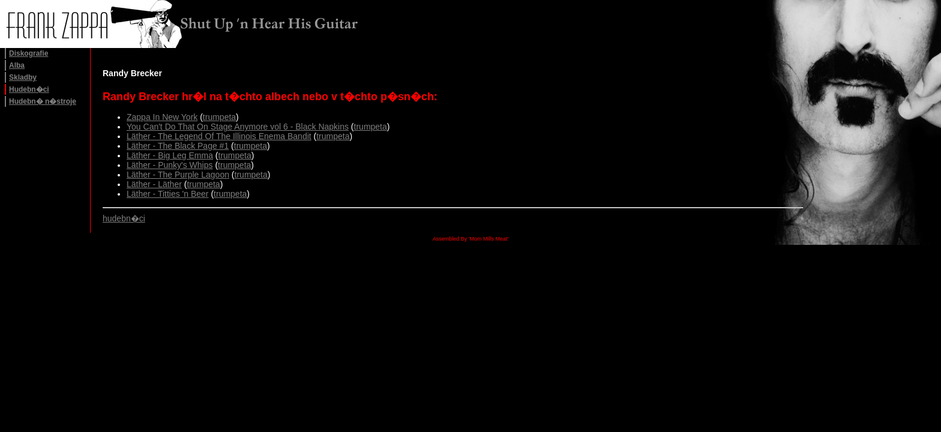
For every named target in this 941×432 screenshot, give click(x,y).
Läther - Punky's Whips (170, 165)
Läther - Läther (154, 184)
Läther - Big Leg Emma (170, 155)
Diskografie (28, 53)
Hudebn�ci (29, 89)
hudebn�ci (124, 218)
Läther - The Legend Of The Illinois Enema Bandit (219, 136)
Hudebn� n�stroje (42, 101)
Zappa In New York (162, 117)
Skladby (23, 77)
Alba (17, 65)
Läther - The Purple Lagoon (178, 174)
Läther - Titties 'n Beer (168, 194)
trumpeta (219, 117)
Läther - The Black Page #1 (178, 146)
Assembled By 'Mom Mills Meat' (470, 239)
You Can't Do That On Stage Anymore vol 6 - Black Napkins (238, 126)
